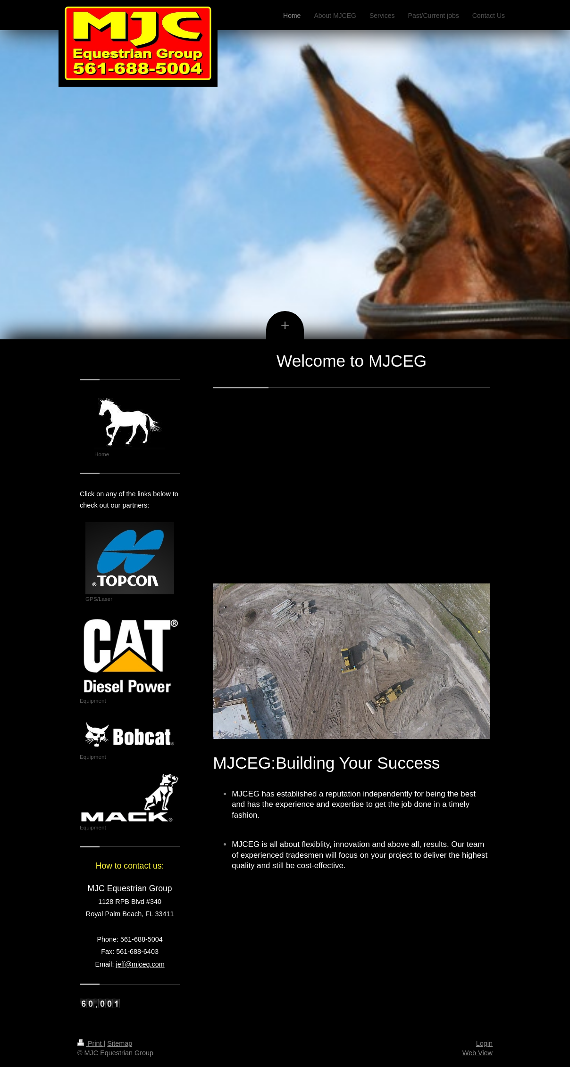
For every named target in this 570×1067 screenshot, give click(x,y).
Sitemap (119, 1043)
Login (484, 1043)
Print (90, 1043)
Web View (477, 1053)
